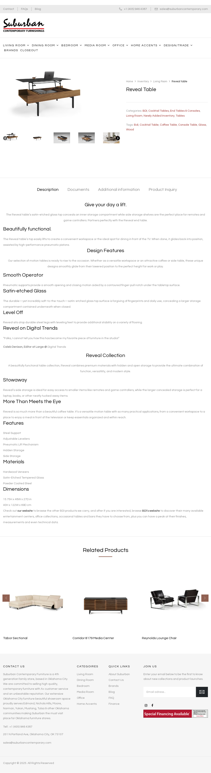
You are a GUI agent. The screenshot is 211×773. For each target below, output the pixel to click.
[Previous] (5, 139)
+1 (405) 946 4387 (135, 9)
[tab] (48, 190)
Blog (38, 9)
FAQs (24, 9)
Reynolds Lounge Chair (159, 638)
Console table (187, 124)
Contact (8, 9)
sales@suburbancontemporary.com (184, 9)
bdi (136, 124)
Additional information (119, 190)
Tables (180, 115)
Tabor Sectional (15, 638)
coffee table (168, 124)
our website (25, 510)
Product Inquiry (163, 190)
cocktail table (149, 124)
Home (129, 81)
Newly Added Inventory (159, 115)
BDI (145, 110)
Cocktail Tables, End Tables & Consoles (174, 110)
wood (130, 129)
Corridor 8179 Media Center (93, 638)
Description (48, 190)
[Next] (118, 139)
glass (202, 124)
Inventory (143, 81)
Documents (78, 190)
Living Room (160, 81)
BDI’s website (151, 510)
